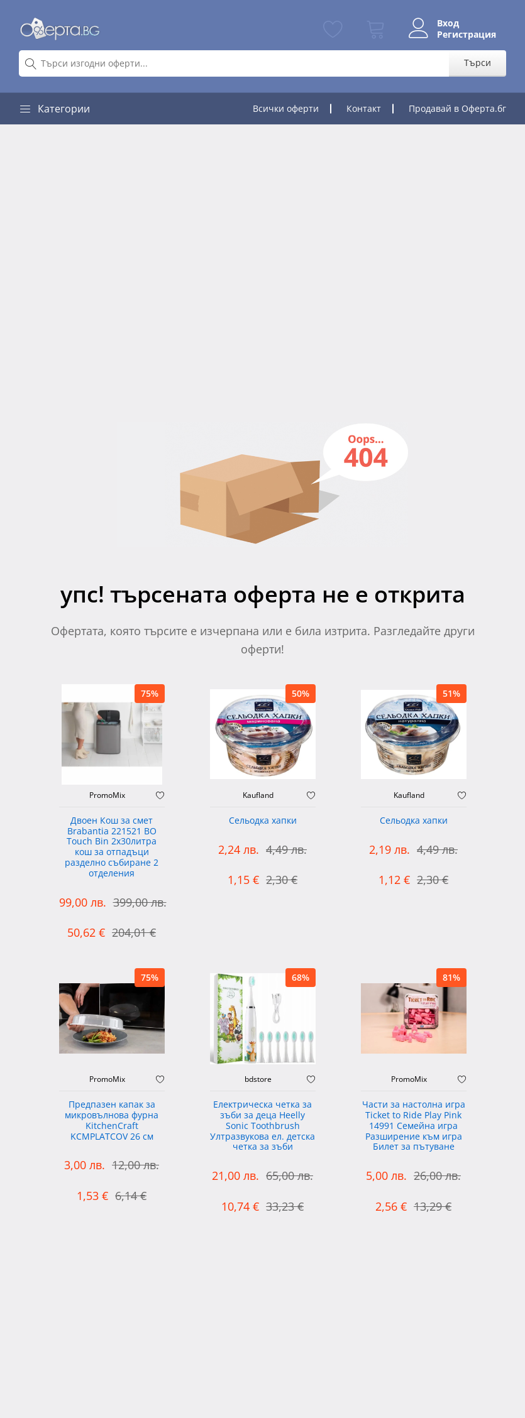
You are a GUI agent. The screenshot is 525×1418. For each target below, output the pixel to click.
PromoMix (107, 795)
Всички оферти (286, 108)
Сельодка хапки (263, 820)
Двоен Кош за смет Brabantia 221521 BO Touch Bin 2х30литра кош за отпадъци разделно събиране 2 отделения (111, 847)
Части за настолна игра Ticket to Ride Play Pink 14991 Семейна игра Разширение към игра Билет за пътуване (413, 1125)
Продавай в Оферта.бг (457, 108)
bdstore (258, 1079)
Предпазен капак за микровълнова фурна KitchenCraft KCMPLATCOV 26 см (111, 1120)
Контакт (363, 108)
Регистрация (466, 34)
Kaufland (258, 795)
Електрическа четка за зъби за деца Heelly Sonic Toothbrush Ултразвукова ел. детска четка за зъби (262, 1125)
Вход (448, 23)
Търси (477, 62)
